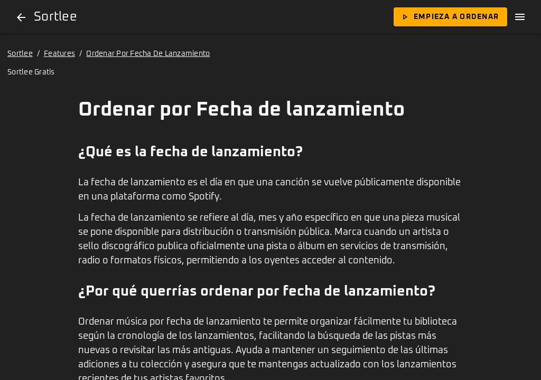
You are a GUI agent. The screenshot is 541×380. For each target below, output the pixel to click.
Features (59, 54)
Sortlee (20, 54)
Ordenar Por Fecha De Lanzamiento (148, 54)
